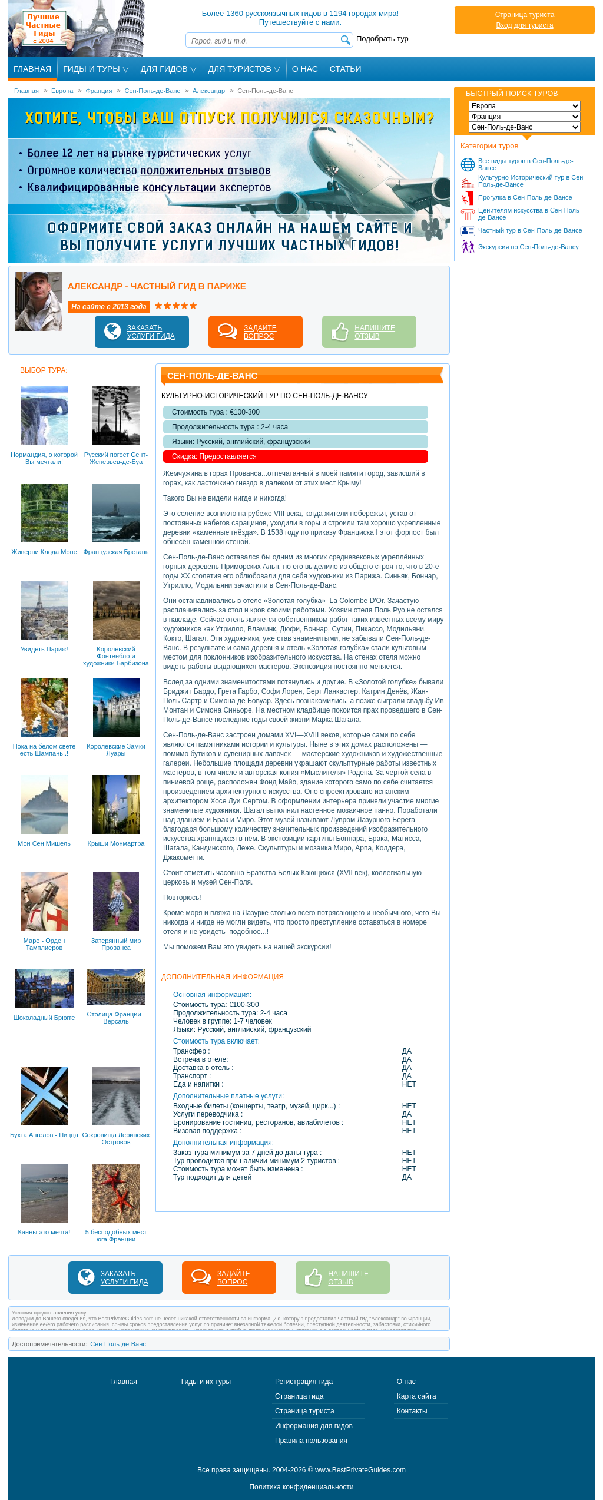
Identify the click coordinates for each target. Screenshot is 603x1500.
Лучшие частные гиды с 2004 (77, 28)
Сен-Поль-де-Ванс (118, 1343)
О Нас (305, 69)
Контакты (412, 1411)
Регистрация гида (304, 1382)
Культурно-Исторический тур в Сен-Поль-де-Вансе (531, 181)
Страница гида (299, 1396)
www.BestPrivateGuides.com (360, 1470)
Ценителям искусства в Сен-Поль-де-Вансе (529, 214)
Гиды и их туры (206, 1382)
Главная (32, 69)
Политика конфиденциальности (301, 1487)
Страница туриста (525, 15)
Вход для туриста (524, 25)
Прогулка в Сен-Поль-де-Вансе (525, 197)
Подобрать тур (382, 38)
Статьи (346, 69)
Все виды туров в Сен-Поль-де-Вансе (526, 164)
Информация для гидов (314, 1426)
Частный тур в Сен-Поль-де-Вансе (530, 230)
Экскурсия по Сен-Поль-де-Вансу (528, 246)
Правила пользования (311, 1440)
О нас (406, 1382)
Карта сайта (416, 1396)
